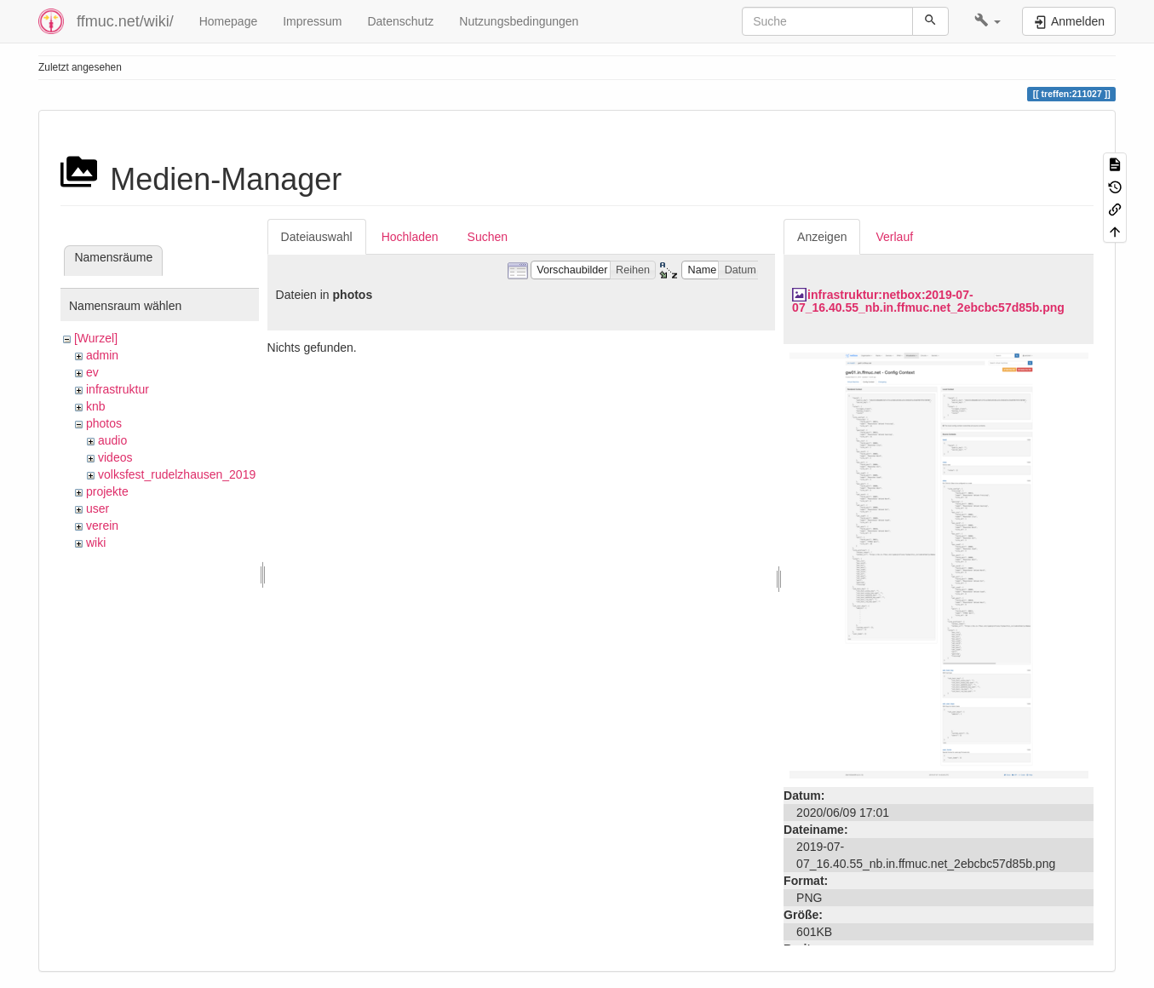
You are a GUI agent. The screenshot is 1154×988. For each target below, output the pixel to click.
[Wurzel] (96, 338)
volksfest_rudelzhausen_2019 (176, 474)
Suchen (488, 237)
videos (115, 457)
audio (112, 440)
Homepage (228, 21)
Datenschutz (400, 21)
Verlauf (894, 237)
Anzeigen (822, 237)
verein (102, 525)
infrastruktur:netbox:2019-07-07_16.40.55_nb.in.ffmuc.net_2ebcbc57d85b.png (928, 301)
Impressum (312, 21)
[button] (987, 21)
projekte (107, 491)
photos (104, 423)
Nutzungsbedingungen (518, 21)
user (97, 508)
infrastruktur (117, 389)
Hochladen (410, 237)
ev (92, 372)
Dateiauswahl (317, 237)
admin (102, 355)
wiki (96, 542)
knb (96, 406)
